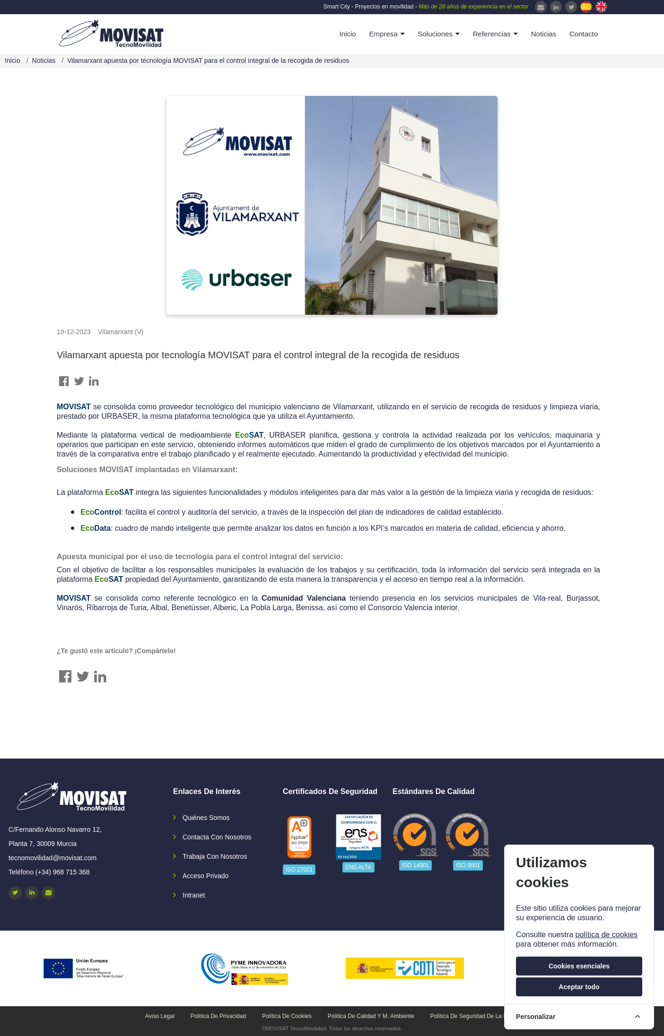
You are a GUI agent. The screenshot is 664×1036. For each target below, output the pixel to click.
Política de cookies (287, 1016)
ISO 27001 (299, 869)
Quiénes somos (206, 817)
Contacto (583, 34)
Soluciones (435, 34)
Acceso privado (205, 876)
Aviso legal (160, 1016)
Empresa (383, 34)
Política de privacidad (218, 1016)
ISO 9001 (468, 865)
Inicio (348, 34)
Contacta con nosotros (217, 837)
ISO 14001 (415, 865)
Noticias (543, 34)
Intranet (194, 895)
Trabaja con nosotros (215, 856)
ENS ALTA (358, 867)
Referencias (492, 34)
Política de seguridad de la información (481, 1016)
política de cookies (606, 935)
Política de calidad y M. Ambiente (371, 1016)
